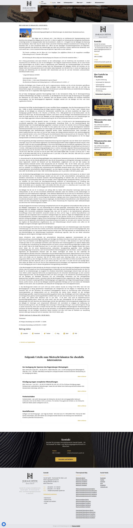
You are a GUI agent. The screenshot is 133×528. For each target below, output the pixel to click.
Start (58, 2)
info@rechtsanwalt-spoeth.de (102, 62)
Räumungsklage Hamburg (83, 505)
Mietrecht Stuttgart (81, 485)
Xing (101, 483)
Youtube (102, 481)
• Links (45, 503)
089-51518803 (98, 56)
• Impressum (47, 498)
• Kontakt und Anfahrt (49, 501)
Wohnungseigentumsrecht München (86, 490)
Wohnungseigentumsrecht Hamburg (86, 494)
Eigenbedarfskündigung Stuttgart (85, 517)
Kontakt (59, 7)
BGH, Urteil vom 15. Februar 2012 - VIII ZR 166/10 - (35, 315)
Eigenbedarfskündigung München (85, 512)
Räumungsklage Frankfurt (83, 503)
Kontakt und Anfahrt (103, 66)
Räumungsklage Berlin (82, 499)
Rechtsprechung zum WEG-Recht (103, 154)
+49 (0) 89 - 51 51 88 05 (53, 489)
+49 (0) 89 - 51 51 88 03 (53, 487)
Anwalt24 (103, 485)
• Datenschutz (47, 499)
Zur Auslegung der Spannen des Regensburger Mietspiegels (45, 367)
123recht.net (104, 487)
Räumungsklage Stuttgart (83, 507)
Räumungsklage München (83, 501)
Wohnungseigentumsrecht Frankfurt (86, 492)
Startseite (44, 8)
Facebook (103, 478)
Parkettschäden (28, 397)
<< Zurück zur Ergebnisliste (27, 342)
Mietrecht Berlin (80, 478)
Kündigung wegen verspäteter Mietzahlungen (40, 382)
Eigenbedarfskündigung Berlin (84, 510)
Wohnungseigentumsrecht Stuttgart (86, 496)
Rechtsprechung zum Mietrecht (103, 133)
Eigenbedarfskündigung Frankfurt (85, 514)
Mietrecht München (81, 480)
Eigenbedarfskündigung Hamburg (85, 516)
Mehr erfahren (82, 376)
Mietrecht (51, 8)
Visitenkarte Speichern (103, 94)
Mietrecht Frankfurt (81, 481)
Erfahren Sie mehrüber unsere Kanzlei (103, 107)
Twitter (102, 480)
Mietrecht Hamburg (81, 483)
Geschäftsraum (28, 411)
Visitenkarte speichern (50, 494)
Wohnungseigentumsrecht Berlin (85, 489)
